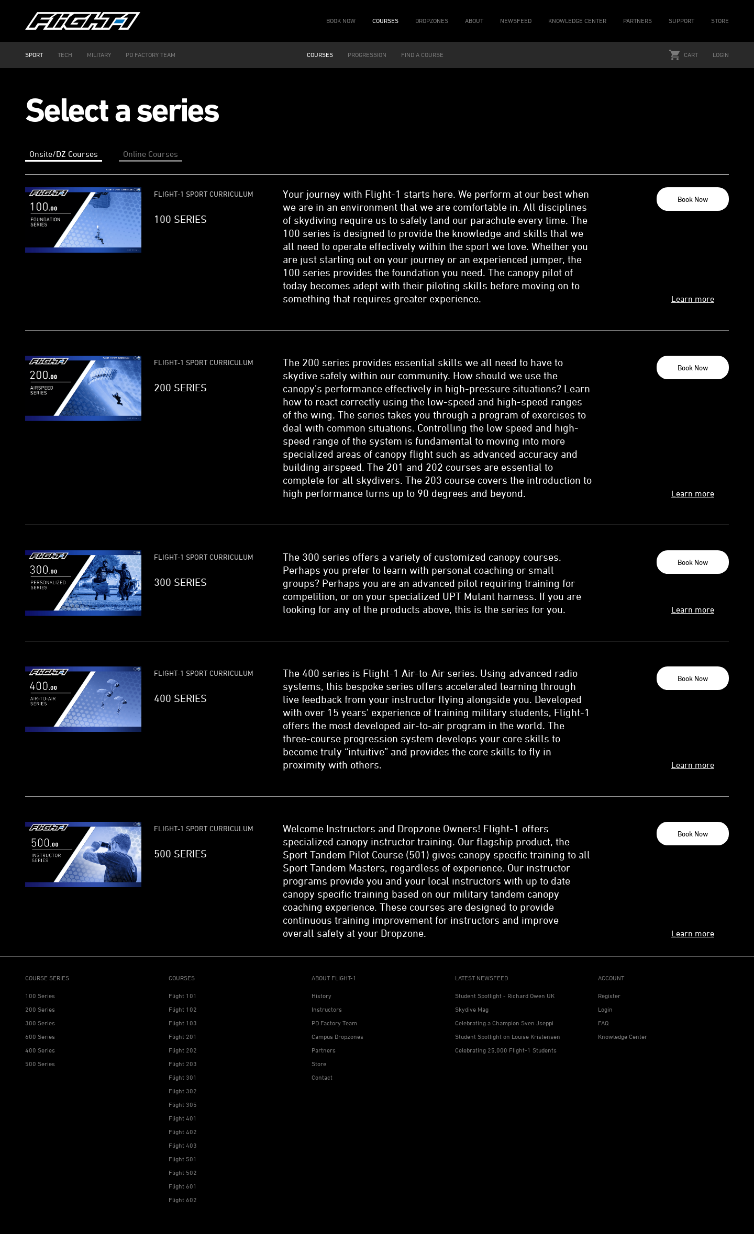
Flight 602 (183, 1200)
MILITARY (99, 55)
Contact (322, 1077)
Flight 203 (183, 1064)
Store (319, 1064)
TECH (65, 55)
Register (609, 996)
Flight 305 (183, 1104)
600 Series (40, 1036)
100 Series (40, 996)
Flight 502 (183, 1172)
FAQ (603, 1023)
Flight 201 (183, 1036)
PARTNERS (637, 21)
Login (721, 55)
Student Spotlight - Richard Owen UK (505, 996)
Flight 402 (183, 1132)
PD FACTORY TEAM (150, 55)
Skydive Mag (472, 1009)
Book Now (693, 199)
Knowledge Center (622, 1036)
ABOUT (474, 21)
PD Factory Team (334, 1023)
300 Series (40, 1023)
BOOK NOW (341, 21)
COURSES (385, 21)
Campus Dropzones (337, 1036)
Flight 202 (183, 1050)
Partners (324, 1050)
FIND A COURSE (422, 55)
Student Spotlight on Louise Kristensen (507, 1036)
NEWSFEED (515, 21)
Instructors (327, 1009)
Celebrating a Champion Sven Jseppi (504, 1023)
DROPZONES (431, 21)
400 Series (40, 1050)
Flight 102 (183, 1009)
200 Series (40, 1009)
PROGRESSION (367, 55)
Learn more (692, 298)
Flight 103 (183, 1023)
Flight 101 (183, 996)
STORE (720, 21)
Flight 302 (183, 1091)
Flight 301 (183, 1077)
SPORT (34, 55)
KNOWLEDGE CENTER (577, 21)
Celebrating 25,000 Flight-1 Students (506, 1050)
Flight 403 (183, 1145)
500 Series (40, 1064)
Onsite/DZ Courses (63, 154)
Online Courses (150, 154)
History (321, 996)
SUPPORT (681, 21)
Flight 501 (183, 1159)
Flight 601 (183, 1186)
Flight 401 (183, 1118)
